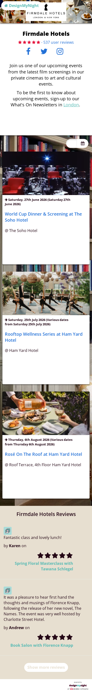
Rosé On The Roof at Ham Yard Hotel (43, 454)
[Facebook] (28, 52)
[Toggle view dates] (82, 321)
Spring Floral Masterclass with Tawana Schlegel (44, 566)
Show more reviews (46, 667)
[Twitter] (44, 52)
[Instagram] (60, 52)
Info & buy (46, 258)
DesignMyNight (21, 5)
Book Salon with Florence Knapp (41, 645)
